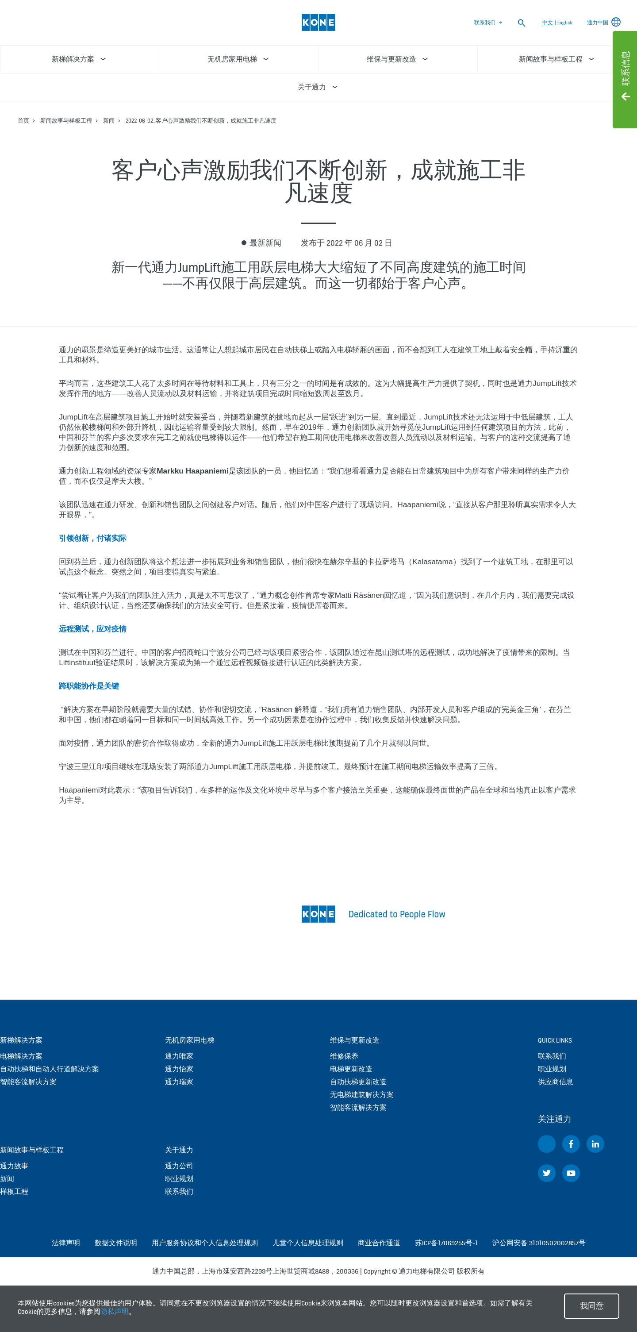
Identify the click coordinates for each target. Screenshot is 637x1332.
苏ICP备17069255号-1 (446, 1243)
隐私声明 (114, 1311)
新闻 (109, 120)
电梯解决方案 (21, 1056)
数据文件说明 (116, 1243)
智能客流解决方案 (28, 1082)
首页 (23, 120)
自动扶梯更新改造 (358, 1082)
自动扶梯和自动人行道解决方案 (49, 1069)
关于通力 (179, 1150)
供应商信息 (555, 1082)
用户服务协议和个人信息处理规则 (205, 1243)
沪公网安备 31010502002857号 (539, 1243)
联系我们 (484, 22)
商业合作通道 (379, 1243)
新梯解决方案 (21, 1040)
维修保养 (344, 1056)
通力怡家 (179, 1069)
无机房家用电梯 (190, 1040)
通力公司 (179, 1166)
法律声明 (66, 1243)
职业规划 (179, 1178)
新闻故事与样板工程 (66, 120)
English (564, 22)
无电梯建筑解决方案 (362, 1094)
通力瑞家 (179, 1082)
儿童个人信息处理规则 (307, 1243)
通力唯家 (179, 1056)
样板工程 (14, 1191)
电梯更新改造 (351, 1069)
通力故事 (14, 1166)
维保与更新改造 (355, 1040)
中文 (547, 22)
